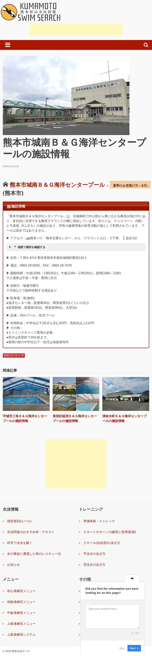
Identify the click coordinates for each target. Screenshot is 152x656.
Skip (121, 647)
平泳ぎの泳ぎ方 (94, 553)
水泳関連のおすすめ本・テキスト (31, 532)
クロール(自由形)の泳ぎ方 (101, 543)
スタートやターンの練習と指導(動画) (109, 532)
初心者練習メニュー (21, 591)
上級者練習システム (21, 634)
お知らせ (13, 564)
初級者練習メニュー (21, 602)
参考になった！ (14, 356)
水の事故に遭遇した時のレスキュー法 (34, 553)
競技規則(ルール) (19, 521)
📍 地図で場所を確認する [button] (26, 247)
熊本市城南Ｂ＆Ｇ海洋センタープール (59, 184)
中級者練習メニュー (21, 612)
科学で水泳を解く (19, 543)
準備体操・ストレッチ (99, 521)
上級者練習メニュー (21, 623)
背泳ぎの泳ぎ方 (94, 564)
